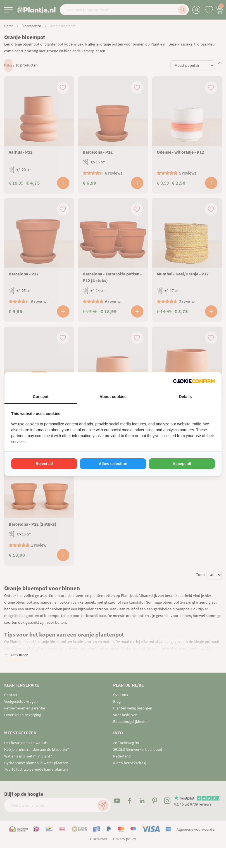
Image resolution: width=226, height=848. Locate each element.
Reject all (44, 463)
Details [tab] (185, 396)
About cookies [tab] (112, 396)
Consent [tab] (41, 396)
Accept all (182, 463)
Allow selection (113, 463)
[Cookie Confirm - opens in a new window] (194, 381)
